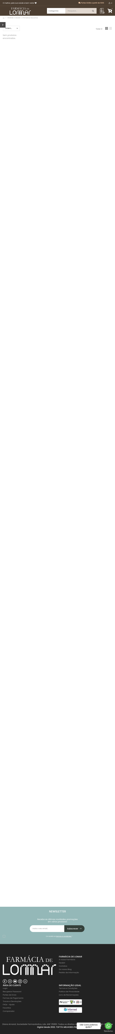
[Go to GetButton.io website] (108, 1031)
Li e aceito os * (59, 936)
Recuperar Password (12, 991)
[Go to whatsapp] (108, 1025)
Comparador (9, 1011)
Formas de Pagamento (13, 998)
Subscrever (74, 928)
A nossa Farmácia (67, 959)
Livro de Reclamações (69, 995)
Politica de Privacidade (69, 991)
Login (5, 988)
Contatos (63, 966)
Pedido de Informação (69, 972)
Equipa (62, 962)
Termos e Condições (68, 988)
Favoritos (7, 1008)
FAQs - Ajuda (8, 1004)
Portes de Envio (9, 995)
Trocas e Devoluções (12, 1001)
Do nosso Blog (65, 969)
